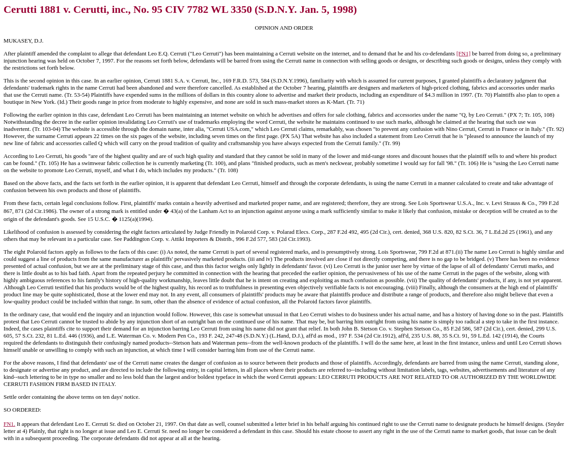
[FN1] (463, 53)
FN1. (9, 424)
